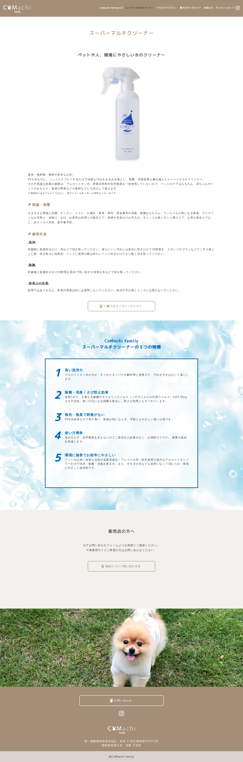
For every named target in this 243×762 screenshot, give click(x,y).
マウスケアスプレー (166, 7)
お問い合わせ (123, 700)
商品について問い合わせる (123, 566)
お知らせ (208, 7)
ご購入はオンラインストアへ (123, 306)
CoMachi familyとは (111, 7)
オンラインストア (225, 7)
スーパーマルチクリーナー (140, 7)
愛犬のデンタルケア (190, 7)
